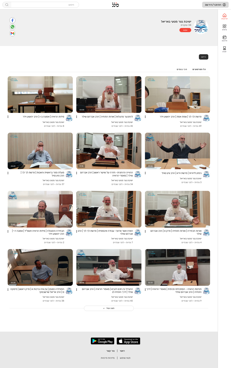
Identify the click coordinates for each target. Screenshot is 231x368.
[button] (145, 117)
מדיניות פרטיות (108, 358)
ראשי (122, 350)
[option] (224, 17)
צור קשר (110, 350)
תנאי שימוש (125, 358)
